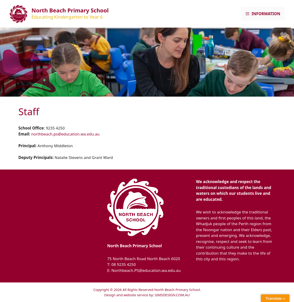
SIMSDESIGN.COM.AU (172, 295)
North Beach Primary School (70, 10)
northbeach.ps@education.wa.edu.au (65, 134)
